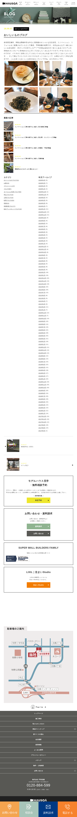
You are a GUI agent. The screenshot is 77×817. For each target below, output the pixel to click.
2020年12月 (42, 313)
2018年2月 (41, 410)
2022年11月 (42, 249)
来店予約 (38, 500)
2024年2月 (41, 206)
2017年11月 (42, 419)
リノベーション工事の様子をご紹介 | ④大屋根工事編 (31, 127)
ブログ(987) (7, 189)
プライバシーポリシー (38, 755)
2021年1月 (41, 310)
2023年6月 (41, 229)
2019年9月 (41, 356)
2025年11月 (42, 194)
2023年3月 (41, 238)
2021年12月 (42, 278)
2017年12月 (42, 416)
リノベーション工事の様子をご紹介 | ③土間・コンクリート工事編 (35, 137)
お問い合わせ (38, 533)
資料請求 (38, 526)
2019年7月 (41, 361)
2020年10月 (42, 318)
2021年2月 (41, 307)
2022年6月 (41, 261)
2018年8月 (41, 393)
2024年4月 (41, 200)
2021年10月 (42, 284)
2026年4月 (41, 180)
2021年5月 (41, 298)
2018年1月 (41, 413)
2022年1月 (41, 275)
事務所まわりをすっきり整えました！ (26, 169)
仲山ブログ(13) (8, 194)
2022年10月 (42, 252)
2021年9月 (41, 287)
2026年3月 (41, 183)
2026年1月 (41, 189)
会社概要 (38, 739)
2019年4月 (41, 370)
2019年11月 (42, 350)
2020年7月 (41, 327)
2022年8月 (41, 255)
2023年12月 (42, 212)
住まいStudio (38, 585)
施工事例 (38, 718)
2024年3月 (41, 203)
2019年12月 (42, 347)
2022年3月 (41, 269)
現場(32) (6, 203)
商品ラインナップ (38, 729)
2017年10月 (42, 422)
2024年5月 (41, 197)
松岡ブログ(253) (9, 200)
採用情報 (38, 745)
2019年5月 (41, 367)
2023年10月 (42, 217)
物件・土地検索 (38, 765)
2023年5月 (41, 232)
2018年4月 (41, 405)
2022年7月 (41, 258)
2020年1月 (41, 344)
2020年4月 (41, 335)
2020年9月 (41, 321)
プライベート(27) (9, 186)
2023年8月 (41, 223)
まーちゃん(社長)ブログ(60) (12, 192)
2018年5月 (41, 402)
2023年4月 (41, 235)
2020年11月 (42, 315)
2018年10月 (42, 387)
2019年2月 (41, 376)
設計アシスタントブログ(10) (13, 209)
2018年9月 (41, 390)
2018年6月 (41, 399)
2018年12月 (42, 382)
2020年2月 (41, 341)
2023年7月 (41, 226)
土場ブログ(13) (8, 197)
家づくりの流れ (38, 734)
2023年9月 (41, 220)
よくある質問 (38, 750)
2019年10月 (42, 353)
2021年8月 (41, 289)
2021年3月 (41, 304)
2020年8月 (41, 324)
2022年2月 (41, 272)
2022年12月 (42, 246)
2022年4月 (41, 266)
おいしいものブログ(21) (11, 180)
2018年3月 (41, 407)
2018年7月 (41, 396)
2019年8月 (41, 359)
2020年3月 (41, 338)
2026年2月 (41, 186)
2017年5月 (41, 431)
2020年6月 (41, 330)
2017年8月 (41, 428)
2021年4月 (41, 301)
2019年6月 (41, 364)
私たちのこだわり (38, 724)
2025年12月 (42, 192)
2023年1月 (41, 243)
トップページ (38, 713)
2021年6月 (41, 295)
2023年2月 (41, 241)
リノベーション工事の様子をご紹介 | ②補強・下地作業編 (33, 148)
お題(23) (6, 183)
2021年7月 (41, 292)
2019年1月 (41, 379)
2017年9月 (41, 425)
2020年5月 (41, 333)
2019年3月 (41, 373)
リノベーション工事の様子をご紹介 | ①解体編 (29, 158)
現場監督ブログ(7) (9, 206)
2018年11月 (42, 384)
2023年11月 (42, 215)
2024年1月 (41, 209)
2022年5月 (41, 263)
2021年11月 (42, 281)
